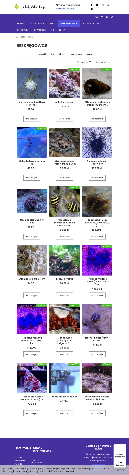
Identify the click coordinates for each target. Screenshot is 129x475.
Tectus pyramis (64, 266)
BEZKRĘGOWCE (68, 17)
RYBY (52, 17)
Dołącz (98, 454)
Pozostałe (76, 41)
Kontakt (18, 447)
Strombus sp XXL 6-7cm (32, 266)
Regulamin (20, 444)
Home (20, 17)
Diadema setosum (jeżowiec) (97, 150)
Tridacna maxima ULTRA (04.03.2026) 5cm (97, 269)
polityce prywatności (65, 471)
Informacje (22, 433)
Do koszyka (32, 106)
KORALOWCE (37, 17)
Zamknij (120, 469)
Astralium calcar (64, 89)
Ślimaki (62, 41)
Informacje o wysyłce (37, 450)
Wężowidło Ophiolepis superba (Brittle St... (97, 386)
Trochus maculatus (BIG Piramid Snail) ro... (32, 386)
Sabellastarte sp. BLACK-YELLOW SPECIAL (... (97, 210)
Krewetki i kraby (45, 41)
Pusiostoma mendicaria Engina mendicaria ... (64, 210)
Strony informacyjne (39, 435)
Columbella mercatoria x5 (32, 150)
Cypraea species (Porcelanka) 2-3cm (64, 150)
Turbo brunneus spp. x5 (64, 384)
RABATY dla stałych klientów (36, 457)
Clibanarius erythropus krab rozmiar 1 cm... (97, 91)
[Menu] (124, 446)
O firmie (18, 440)
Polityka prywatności (37, 444)
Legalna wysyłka (18, 452)
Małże (89, 41)
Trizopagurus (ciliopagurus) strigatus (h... (64, 328)
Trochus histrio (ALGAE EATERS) (97, 327)
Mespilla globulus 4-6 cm (32, 209)
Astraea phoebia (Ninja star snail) (32, 91)
